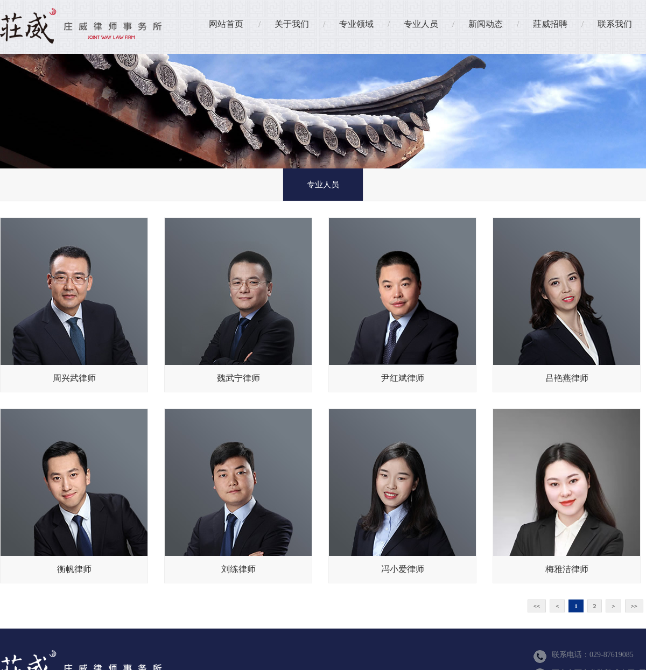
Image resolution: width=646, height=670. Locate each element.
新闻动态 (485, 24)
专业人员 (421, 24)
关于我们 (292, 24)
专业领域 (356, 24)
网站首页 (226, 24)
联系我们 (615, 24)
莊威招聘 (550, 24)
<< (536, 606)
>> (634, 606)
